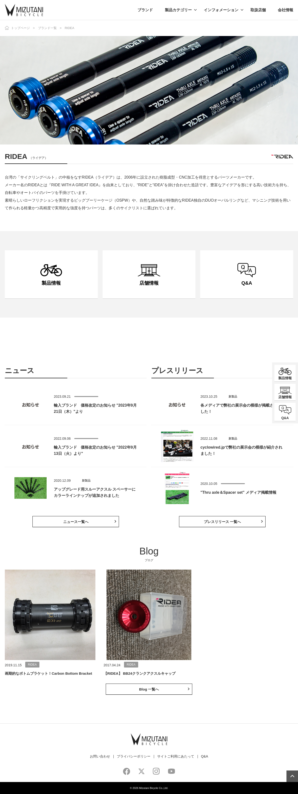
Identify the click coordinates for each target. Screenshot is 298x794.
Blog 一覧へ (149, 689)
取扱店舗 (258, 10)
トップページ (20, 28)
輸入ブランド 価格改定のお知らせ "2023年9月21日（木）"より (95, 408)
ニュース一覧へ (75, 522)
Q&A (204, 756)
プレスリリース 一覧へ (222, 522)
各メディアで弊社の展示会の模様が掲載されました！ (240, 408)
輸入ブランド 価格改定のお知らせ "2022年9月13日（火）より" (95, 450)
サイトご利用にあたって (175, 756)
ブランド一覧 (47, 28)
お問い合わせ (100, 756)
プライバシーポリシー (133, 756)
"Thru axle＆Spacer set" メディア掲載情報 (238, 492)
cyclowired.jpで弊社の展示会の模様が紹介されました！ (241, 450)
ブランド (145, 10)
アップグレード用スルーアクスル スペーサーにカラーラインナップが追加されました (95, 492)
